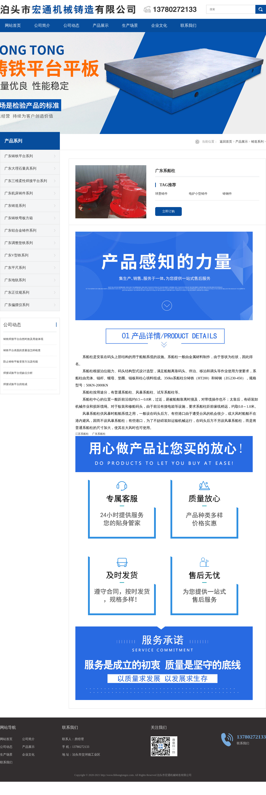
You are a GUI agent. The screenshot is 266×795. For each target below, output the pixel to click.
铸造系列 (257, 141)
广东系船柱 (99, 433)
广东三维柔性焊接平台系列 (25, 181)
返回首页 (226, 141)
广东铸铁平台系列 (18, 156)
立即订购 (168, 211)
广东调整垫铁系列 (18, 243)
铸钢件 (227, 193)
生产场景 (130, 25)
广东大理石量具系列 (20, 168)
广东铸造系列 (15, 205)
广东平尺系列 (15, 268)
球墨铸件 (161, 193)
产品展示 (101, 25)
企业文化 (159, 25)
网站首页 (13, 25)
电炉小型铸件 (198, 193)
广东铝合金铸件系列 (20, 230)
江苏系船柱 (82, 433)
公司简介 (42, 25)
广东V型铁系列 (16, 255)
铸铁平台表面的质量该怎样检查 (22, 350)
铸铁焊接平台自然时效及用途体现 (23, 339)
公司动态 (71, 25)
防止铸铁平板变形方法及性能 (20, 361)
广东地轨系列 (15, 280)
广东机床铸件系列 (18, 193)
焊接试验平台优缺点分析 (18, 372)
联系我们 (188, 25)
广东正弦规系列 (16, 292)
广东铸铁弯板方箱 (18, 218)
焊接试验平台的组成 (15, 384)
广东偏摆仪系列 (16, 305)
